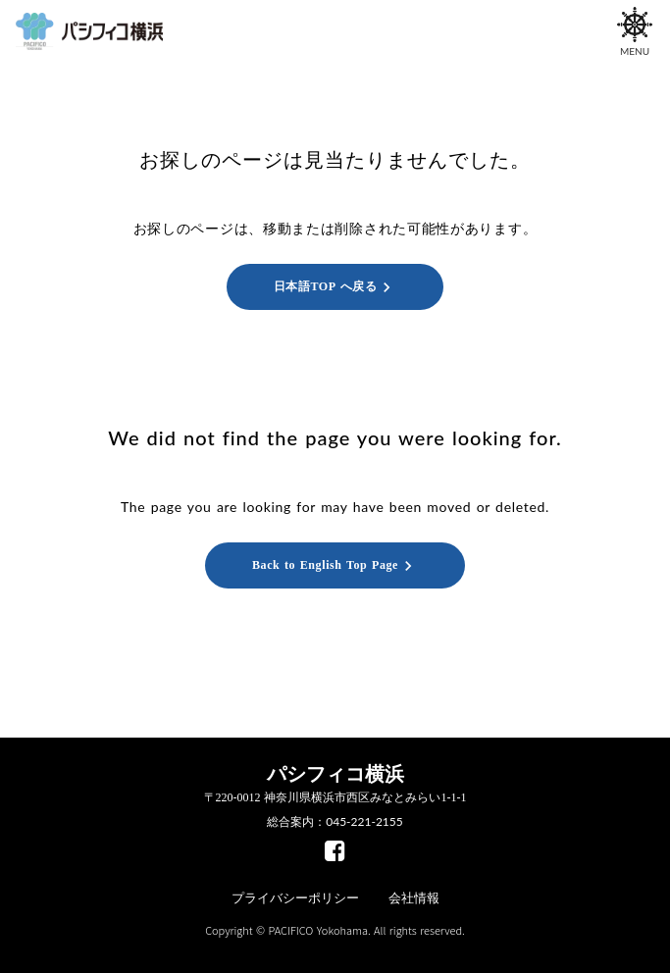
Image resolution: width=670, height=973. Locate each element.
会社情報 (413, 898)
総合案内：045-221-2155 (335, 821)
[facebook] (335, 850)
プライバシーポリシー (295, 898)
